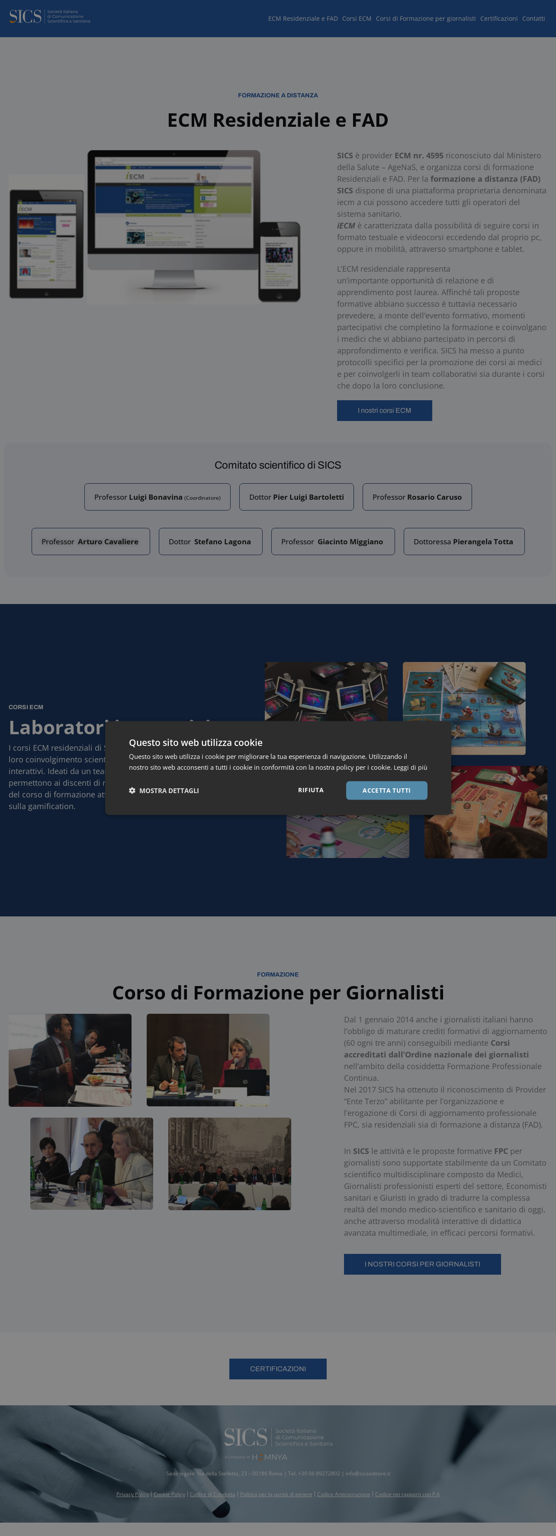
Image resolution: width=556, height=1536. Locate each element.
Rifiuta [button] (311, 795)
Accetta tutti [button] (387, 795)
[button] (164, 796)
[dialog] (278, 768)
